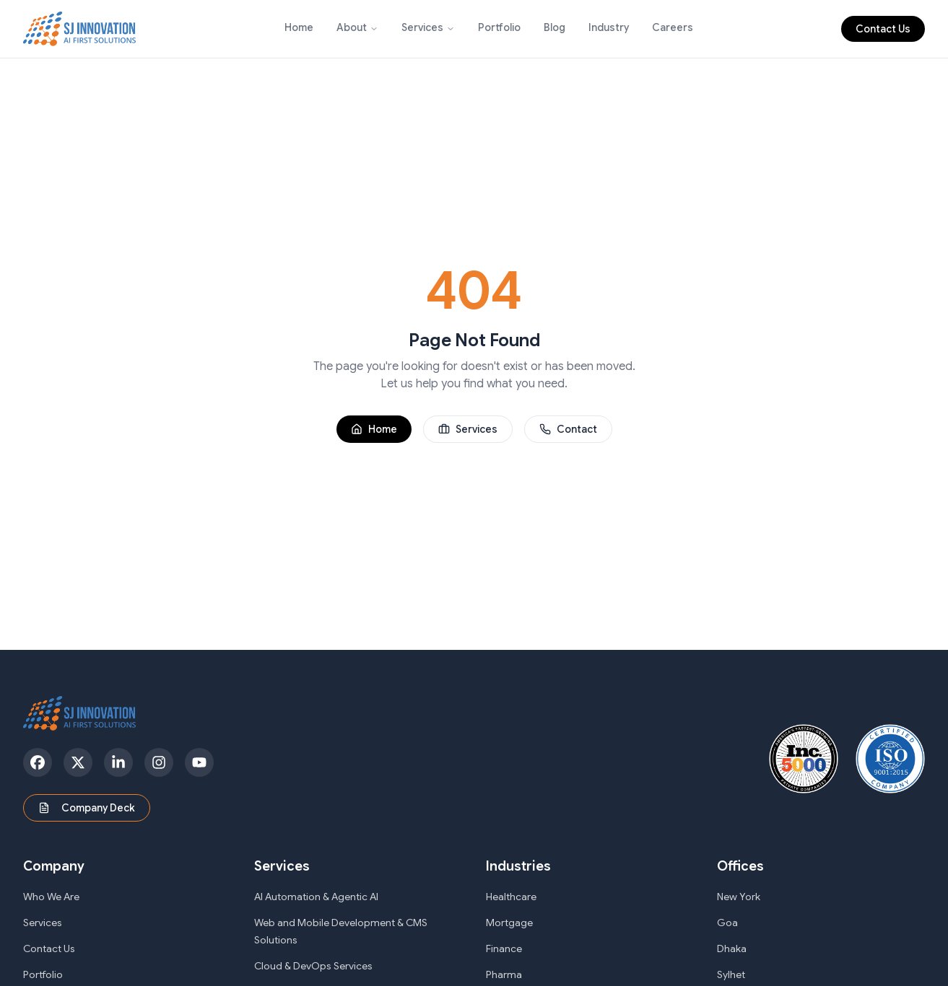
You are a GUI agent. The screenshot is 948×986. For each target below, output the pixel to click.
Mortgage (509, 922)
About (351, 27)
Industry (608, 27)
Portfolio (499, 27)
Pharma (504, 974)
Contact (568, 429)
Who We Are (51, 896)
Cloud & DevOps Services (313, 965)
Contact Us (883, 28)
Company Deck (86, 807)
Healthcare (511, 896)
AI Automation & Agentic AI (316, 896)
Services (422, 27)
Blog (554, 27)
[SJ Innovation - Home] (79, 29)
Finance (504, 948)
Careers (672, 27)
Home (298, 27)
